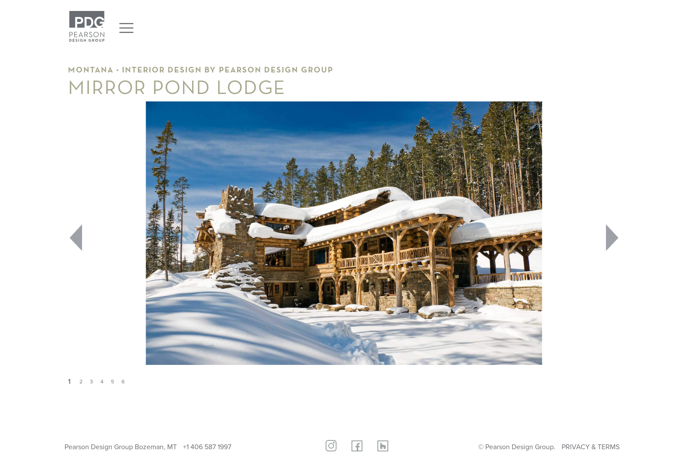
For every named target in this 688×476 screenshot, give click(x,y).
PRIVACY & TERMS (591, 447)
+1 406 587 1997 (207, 447)
